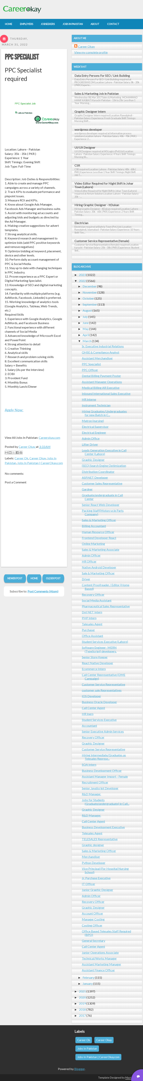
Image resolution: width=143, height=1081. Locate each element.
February (88, 977)
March (87, 341)
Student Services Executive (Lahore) (105, 641)
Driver (86, 579)
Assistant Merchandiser (97, 358)
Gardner (87, 489)
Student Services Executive (99, 719)
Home (34, 578)
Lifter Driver (90, 444)
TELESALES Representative (100, 839)
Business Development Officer (102, 770)
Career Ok (21, 458)
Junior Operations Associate (100, 952)
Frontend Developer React (99, 538)
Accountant (89, 725)
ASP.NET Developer (95, 477)
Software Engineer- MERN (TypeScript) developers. (99, 649)
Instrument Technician (96, 405)
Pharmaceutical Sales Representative (106, 606)
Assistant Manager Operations (102, 382)
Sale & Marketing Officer (98, 573)
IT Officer (88, 884)
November (90, 292)
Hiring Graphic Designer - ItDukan (96, 205)
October (88, 298)
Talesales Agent (92, 624)
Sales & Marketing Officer (99, 520)
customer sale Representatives (102, 690)
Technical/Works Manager (99, 958)
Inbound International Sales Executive (106, 393)
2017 (82, 1015)
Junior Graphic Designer (97, 890)
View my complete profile (91, 52)
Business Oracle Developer (99, 702)
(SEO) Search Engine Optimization (104, 465)
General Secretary (93, 940)
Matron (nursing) (93, 420)
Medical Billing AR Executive (100, 387)
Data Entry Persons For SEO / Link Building (102, 75)
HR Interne (89, 399)
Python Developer (93, 862)
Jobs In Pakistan (87, 1048)
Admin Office (91, 438)
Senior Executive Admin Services (103, 731)
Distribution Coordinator (98, 471)
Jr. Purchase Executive (96, 878)
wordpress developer (88, 129)
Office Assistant (92, 636)
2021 (82, 991)
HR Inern (87, 714)
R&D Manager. (91, 794)
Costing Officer (92, 925)
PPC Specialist (22, 57)
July (85, 316)
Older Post (53, 578)
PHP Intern (89, 618)
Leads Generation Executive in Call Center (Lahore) (104, 452)
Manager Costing (93, 919)
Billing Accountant (94, 526)
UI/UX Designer (84, 147)
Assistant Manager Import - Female (105, 776)
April (86, 335)
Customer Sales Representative (102, 483)
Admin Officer (91, 555)
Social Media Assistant (96, 600)
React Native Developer (97, 663)
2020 (82, 997)
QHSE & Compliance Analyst (100, 352)
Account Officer (92, 913)
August (87, 310)
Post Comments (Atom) (43, 591)
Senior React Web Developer (100, 504)
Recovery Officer (93, 594)
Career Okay (37, 458)
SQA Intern (89, 764)
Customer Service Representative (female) (101, 241)
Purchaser (88, 630)
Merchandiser (91, 856)
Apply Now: (14, 410)
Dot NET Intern (92, 612)
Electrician (81, 223)
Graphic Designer (93, 459)
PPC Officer (90, 370)
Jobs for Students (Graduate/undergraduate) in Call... (105, 801)
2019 (82, 1003)
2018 (82, 1009)
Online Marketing (93, 543)
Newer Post (14, 578)
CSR (77, 165)
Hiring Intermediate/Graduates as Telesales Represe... (104, 756)
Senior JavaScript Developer (100, 788)
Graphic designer (93, 845)
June (85, 323)
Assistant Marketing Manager (101, 964)
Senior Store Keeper (95, 657)
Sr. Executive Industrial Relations (103, 346)
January (88, 983)
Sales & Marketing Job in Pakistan (96, 93)
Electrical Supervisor (95, 426)
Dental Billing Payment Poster (101, 375)
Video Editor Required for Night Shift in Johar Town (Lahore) (103, 185)
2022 (82, 281)
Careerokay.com (49, 437)
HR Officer (89, 561)
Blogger (79, 1069)
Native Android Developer (99, 567)
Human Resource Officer (98, 532)
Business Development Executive (103, 827)
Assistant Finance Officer (98, 970)
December (89, 286)
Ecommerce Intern (94, 669)
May (86, 329)
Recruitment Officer (95, 782)
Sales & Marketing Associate (100, 549)
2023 (82, 274)
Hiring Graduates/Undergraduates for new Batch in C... (104, 413)
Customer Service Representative (103, 684)
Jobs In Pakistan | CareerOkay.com (40, 463)
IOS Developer (91, 696)
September (90, 304)
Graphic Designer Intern (90, 111)
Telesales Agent (92, 833)
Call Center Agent (93, 708)
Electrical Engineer (94, 432)
